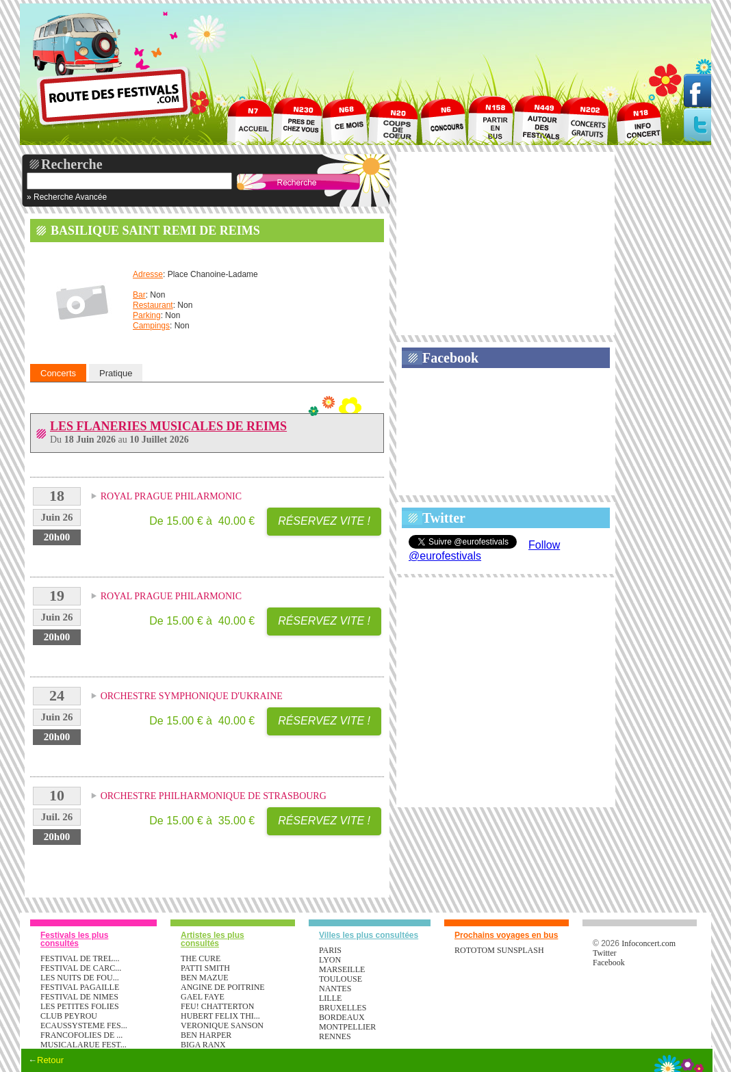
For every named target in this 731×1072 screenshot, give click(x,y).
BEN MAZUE (205, 977)
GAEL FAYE (203, 997)
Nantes (335, 988)
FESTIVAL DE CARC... (80, 968)
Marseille (342, 969)
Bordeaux (342, 1017)
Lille (330, 998)
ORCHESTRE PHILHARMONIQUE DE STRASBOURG (213, 796)
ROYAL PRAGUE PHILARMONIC (171, 496)
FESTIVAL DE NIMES (79, 997)
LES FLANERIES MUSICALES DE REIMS (168, 426)
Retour (50, 1060)
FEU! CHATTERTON (217, 1006)
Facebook (450, 357)
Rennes (335, 1036)
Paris (330, 950)
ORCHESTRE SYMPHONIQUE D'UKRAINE (192, 696)
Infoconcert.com (648, 943)
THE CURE (200, 958)
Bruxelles (342, 1007)
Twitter (443, 517)
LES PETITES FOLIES (79, 1006)
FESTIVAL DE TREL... (79, 958)
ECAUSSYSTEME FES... (83, 1025)
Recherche (72, 164)
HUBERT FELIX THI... (220, 1016)
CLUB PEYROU (68, 1016)
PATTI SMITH (205, 968)
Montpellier (347, 1027)
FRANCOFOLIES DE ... (81, 1035)
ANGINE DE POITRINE (223, 987)
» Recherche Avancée (67, 197)
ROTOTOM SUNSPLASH (499, 950)
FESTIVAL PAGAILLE (79, 987)
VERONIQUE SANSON (222, 1025)
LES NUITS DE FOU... (79, 977)
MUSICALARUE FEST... (83, 1044)
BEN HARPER (206, 1035)
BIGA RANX (203, 1044)
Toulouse (340, 979)
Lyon (330, 960)
